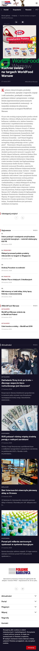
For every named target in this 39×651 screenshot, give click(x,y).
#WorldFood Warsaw (31, 82)
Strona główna (5, 15)
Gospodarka (17, 10)
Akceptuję (31, 647)
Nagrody (5, 618)
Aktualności (5, 309)
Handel (6, 10)
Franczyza (7, 276)
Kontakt (4, 623)
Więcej (35, 230)
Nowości (28, 10)
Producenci (7, 250)
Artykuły (14, 15)
